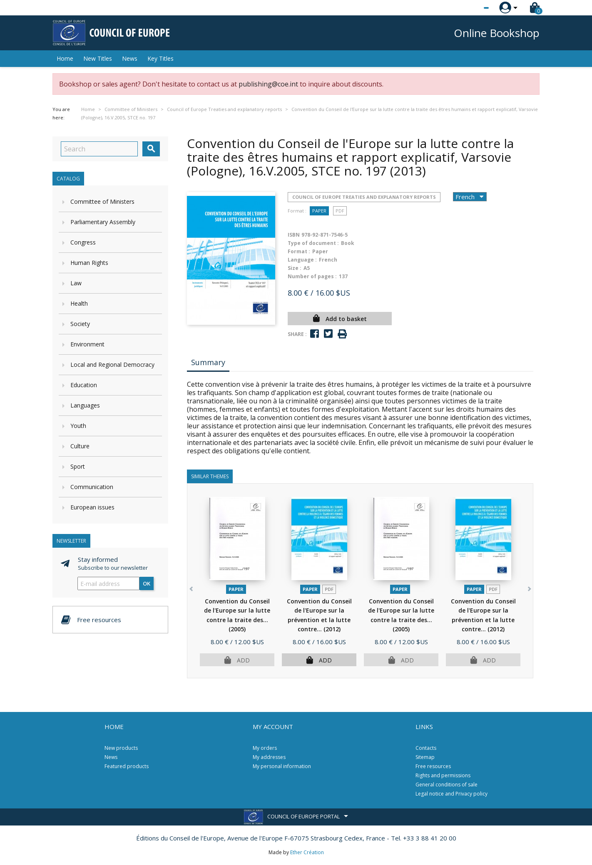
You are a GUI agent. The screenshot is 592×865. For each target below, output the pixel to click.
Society (80, 324)
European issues (92, 507)
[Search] (99, 148)
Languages (85, 405)
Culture (80, 446)
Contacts (425, 747)
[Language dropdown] (470, 8)
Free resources (433, 766)
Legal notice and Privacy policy (451, 793)
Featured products (126, 766)
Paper (319, 211)
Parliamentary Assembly (102, 222)
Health (79, 303)
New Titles (97, 58)
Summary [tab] (208, 362)
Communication (91, 487)
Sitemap (425, 757)
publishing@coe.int (268, 84)
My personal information (282, 766)
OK (146, 583)
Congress (83, 242)
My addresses (269, 757)
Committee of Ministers (102, 201)
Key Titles (160, 58)
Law (76, 283)
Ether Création (307, 852)
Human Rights (89, 263)
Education (83, 385)
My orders (265, 747)
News (129, 58)
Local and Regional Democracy (112, 364)
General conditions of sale (446, 784)
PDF (340, 211)
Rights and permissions (442, 775)
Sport (77, 466)
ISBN (294, 234)
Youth (78, 426)
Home (65, 58)
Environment (87, 344)
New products (121, 747)
